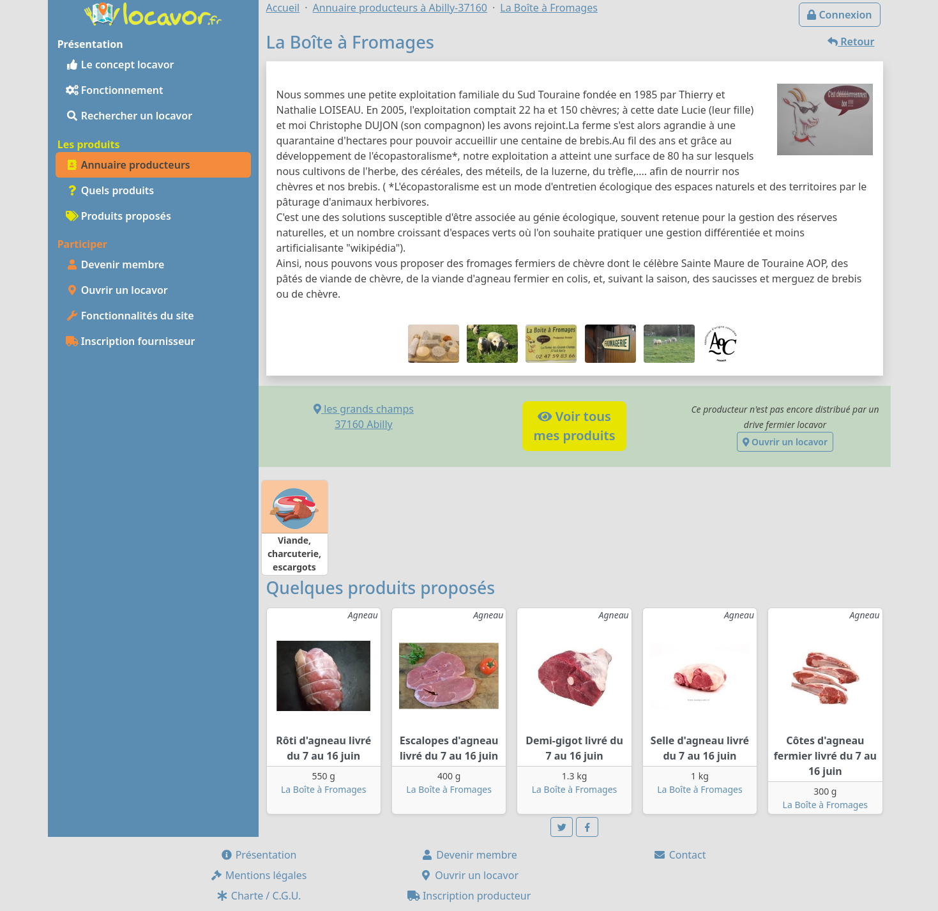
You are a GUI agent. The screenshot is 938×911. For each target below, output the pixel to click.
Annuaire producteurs (128, 165)
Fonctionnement (114, 90)
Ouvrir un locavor (117, 290)
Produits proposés (118, 216)
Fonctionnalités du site (130, 316)
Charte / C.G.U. (258, 896)
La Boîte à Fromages (324, 789)
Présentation (258, 855)
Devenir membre (115, 264)
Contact (679, 855)
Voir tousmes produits (574, 426)
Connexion (839, 15)
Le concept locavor (120, 64)
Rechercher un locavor (129, 116)
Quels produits (110, 190)
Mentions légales (258, 875)
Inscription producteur (469, 896)
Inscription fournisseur (130, 341)
